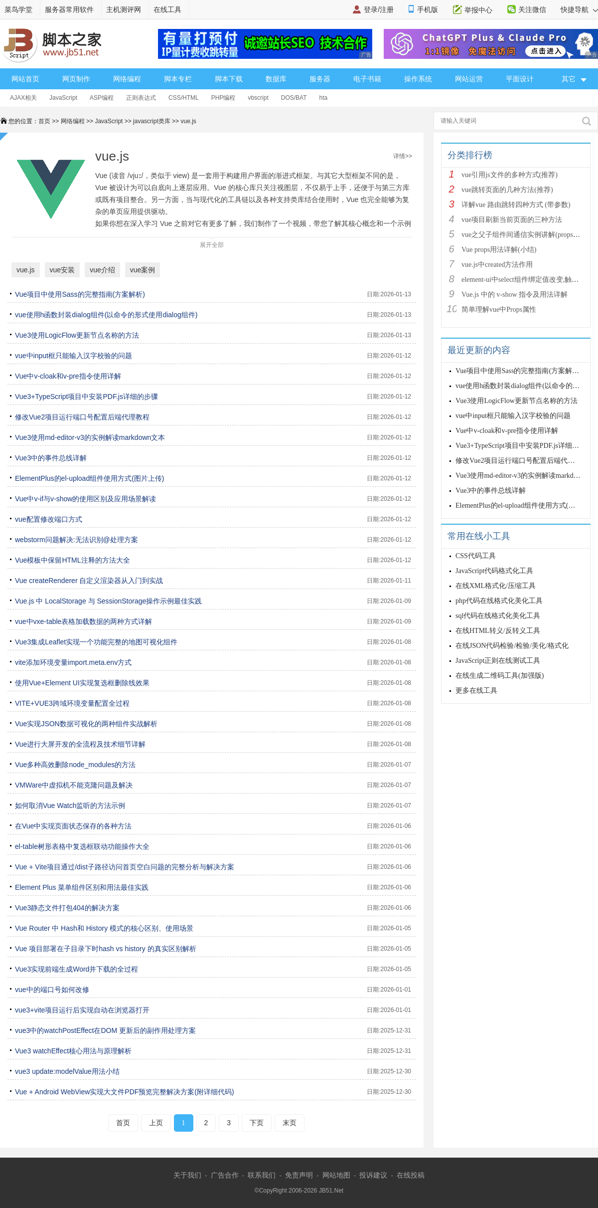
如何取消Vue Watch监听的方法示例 (70, 805)
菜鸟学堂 (18, 9)
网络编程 (127, 79)
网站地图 (336, 1175)
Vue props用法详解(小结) (498, 249)
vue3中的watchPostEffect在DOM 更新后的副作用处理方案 (105, 1030)
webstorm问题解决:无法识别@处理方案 (76, 540)
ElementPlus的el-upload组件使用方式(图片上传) (89, 478)
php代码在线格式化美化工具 (499, 600)
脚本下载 (229, 79)
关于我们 (187, 1175)
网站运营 (469, 79)
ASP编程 (102, 97)
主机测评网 (123, 9)
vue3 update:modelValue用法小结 (67, 1071)
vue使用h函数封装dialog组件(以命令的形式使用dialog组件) (106, 315)
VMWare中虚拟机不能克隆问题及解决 (74, 785)
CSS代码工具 (475, 556)
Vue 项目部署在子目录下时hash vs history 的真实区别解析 (105, 949)
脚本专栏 (178, 79)
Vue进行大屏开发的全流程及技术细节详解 (80, 744)
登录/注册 (379, 9)
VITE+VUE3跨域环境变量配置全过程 (72, 703)
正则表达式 (141, 97)
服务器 (319, 79)
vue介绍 (102, 270)
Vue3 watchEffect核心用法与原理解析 (73, 1051)
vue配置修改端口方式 (48, 519)
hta (323, 97)
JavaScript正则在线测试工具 (497, 660)
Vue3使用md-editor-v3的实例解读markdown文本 (90, 437)
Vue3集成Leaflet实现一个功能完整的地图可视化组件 (96, 642)
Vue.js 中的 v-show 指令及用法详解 (514, 294)
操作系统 (418, 79)
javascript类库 (151, 121)
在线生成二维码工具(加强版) (499, 675)
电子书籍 (367, 79)
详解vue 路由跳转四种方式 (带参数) (516, 204)
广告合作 (225, 1175)
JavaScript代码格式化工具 (494, 571)
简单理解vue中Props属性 (498, 309)
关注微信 (532, 9)
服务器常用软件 (69, 9)
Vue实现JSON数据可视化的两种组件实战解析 (86, 724)
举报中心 (478, 10)
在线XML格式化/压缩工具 (495, 586)
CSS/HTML (183, 97)
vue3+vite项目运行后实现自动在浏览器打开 (82, 1010)
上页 (156, 1123)
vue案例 (142, 270)
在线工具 (167, 9)
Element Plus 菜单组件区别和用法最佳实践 (82, 887)
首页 (44, 121)
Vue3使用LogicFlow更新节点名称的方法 (77, 335)
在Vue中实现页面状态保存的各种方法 (73, 826)
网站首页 (25, 79)
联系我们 (262, 1175)
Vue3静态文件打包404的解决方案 (67, 908)
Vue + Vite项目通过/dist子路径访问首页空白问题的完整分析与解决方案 (124, 867)
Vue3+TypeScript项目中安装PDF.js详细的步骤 (86, 397)
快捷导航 (579, 9)
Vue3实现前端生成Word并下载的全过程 (76, 969)
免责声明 (299, 1175)
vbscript (258, 97)
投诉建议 (373, 1175)
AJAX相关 (23, 97)
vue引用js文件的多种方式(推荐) (509, 175)
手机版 (427, 9)
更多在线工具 (476, 690)
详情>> (402, 156)
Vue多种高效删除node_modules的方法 (75, 765)
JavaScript (63, 97)
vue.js (188, 121)
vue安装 (62, 270)
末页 (290, 1123)
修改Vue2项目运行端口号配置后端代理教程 (82, 417)
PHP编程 (223, 97)
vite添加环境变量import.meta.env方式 (73, 662)
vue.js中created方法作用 (497, 264)
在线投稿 (411, 1175)
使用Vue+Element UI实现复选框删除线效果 (82, 683)
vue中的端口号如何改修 (52, 990)
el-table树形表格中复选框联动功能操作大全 (82, 846)
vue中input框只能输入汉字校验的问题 (73, 356)
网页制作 (76, 79)
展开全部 (212, 242)
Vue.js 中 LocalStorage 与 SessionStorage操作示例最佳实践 (108, 601)
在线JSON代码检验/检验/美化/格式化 (512, 645)
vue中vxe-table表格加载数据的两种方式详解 (83, 621)
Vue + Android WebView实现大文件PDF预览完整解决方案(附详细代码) (124, 1092)
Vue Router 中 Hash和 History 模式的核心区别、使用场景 (104, 928)
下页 (257, 1123)
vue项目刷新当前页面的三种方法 (511, 219)
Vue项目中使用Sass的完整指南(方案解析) (80, 294)
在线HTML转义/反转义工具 (497, 630)
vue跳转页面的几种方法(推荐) (507, 190)
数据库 (276, 79)
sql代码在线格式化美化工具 (497, 615)
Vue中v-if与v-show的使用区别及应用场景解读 (85, 499)
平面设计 (520, 79)
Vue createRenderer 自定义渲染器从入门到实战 (89, 581)
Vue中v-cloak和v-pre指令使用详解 (68, 376)
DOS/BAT (294, 97)
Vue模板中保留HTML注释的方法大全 (72, 560)
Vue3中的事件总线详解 (51, 458)
